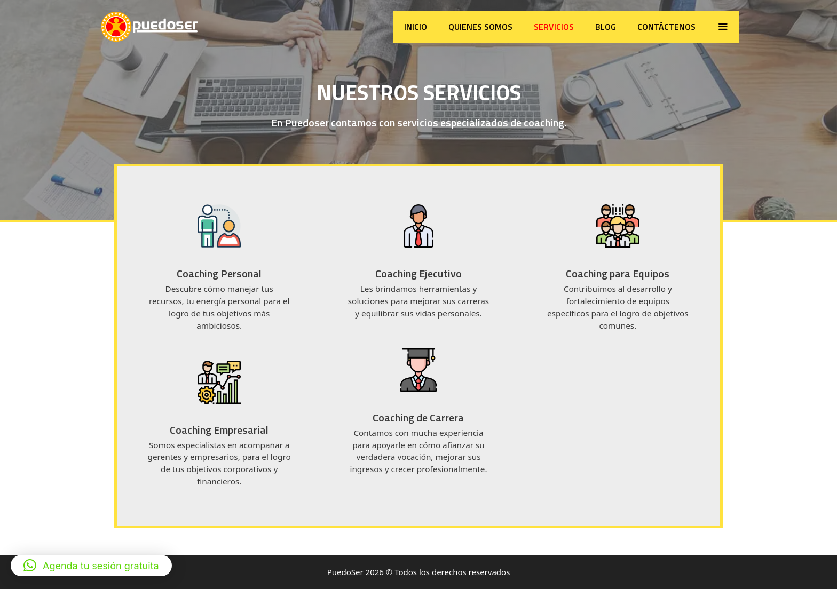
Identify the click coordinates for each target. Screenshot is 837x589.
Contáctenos (666, 26)
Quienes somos (480, 26)
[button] (91, 565)
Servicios (554, 26)
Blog (605, 26)
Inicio (415, 26)
